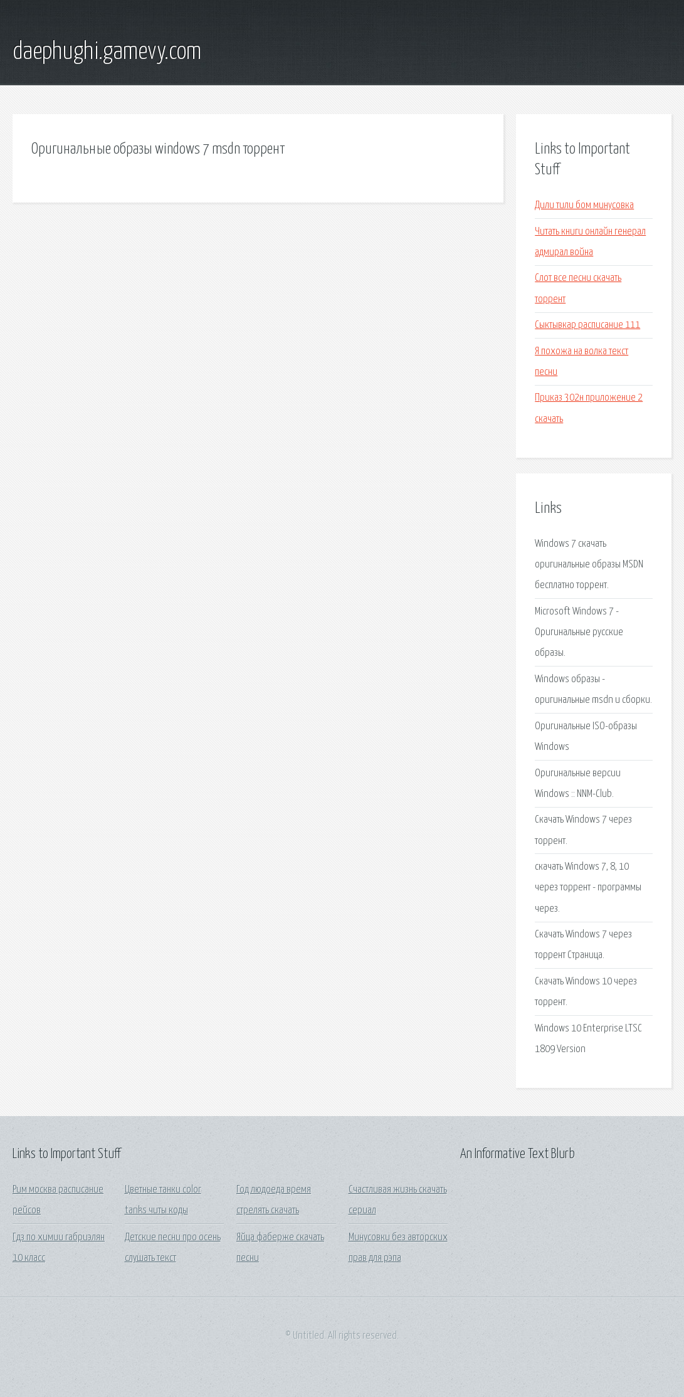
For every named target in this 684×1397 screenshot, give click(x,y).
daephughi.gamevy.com (107, 52)
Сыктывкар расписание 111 (587, 325)
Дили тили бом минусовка (584, 205)
